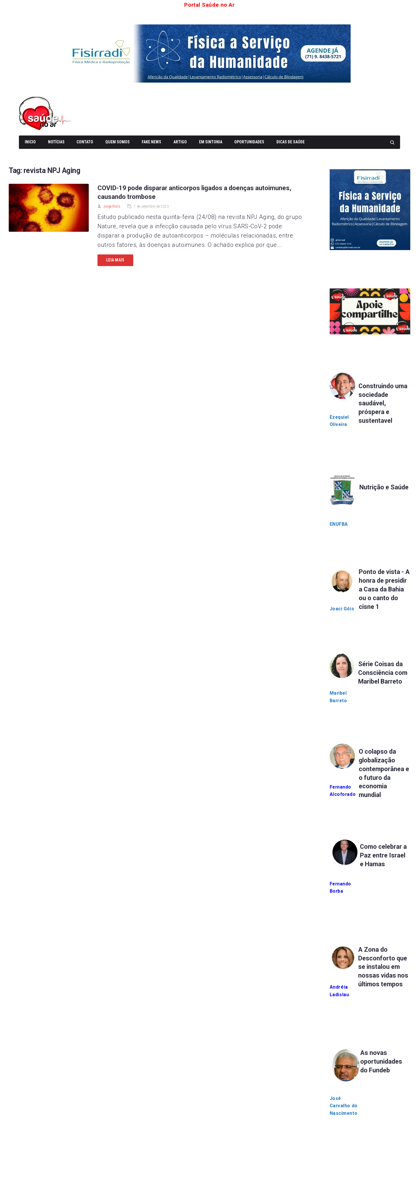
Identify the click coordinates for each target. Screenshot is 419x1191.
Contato (85, 142)
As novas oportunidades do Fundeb (381, 1062)
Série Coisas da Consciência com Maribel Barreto (383, 672)
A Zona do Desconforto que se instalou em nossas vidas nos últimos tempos (383, 967)
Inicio (30, 142)
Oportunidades (249, 142)
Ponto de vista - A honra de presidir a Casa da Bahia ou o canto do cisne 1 (384, 589)
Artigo (180, 142)
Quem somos (117, 142)
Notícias (56, 142)
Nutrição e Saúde (384, 487)
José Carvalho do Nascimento (344, 1106)
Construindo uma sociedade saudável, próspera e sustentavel (383, 403)
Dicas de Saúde (290, 142)
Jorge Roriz (111, 206)
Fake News (151, 142)
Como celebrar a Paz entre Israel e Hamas (384, 855)
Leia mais (115, 260)
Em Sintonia (210, 142)
